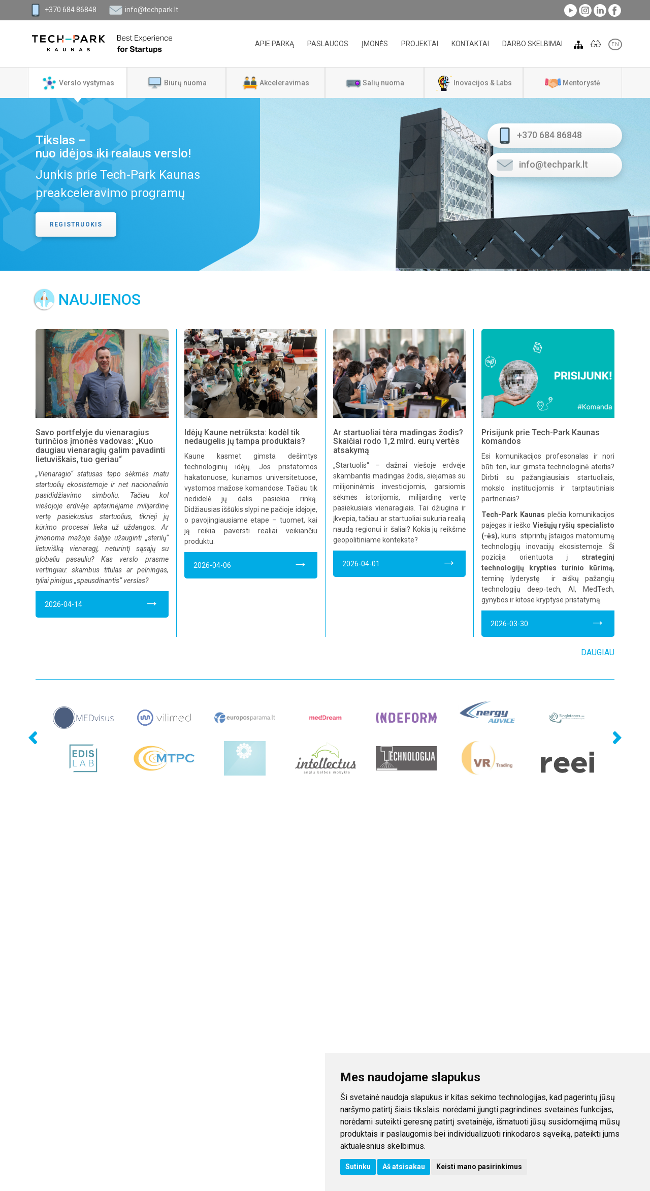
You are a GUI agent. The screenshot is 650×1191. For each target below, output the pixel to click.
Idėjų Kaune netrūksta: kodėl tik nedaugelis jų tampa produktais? (244, 437)
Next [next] (614, 714)
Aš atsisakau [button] (403, 1167)
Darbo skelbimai (532, 44)
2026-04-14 (102, 602)
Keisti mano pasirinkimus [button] (479, 1167)
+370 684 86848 (70, 10)
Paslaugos (327, 44)
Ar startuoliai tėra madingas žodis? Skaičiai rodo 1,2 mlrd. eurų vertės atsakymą (398, 441)
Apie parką (274, 44)
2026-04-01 (399, 562)
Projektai (419, 44)
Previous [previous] (15, 714)
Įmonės (375, 44)
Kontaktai (470, 44)
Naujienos (99, 299)
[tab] (77, 83)
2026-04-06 (250, 563)
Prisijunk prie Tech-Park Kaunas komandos (540, 437)
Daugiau (597, 652)
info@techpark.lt (151, 10)
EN (615, 44)
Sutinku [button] (358, 1167)
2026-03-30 (548, 622)
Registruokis (76, 224)
